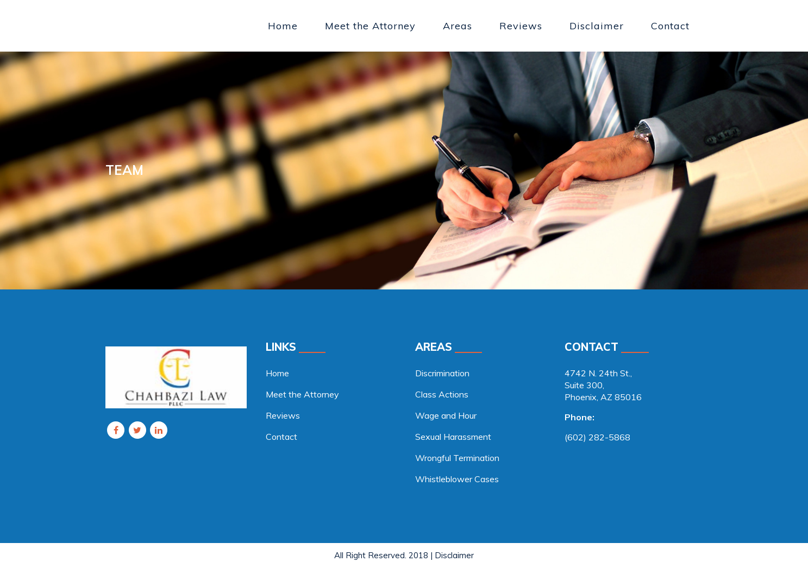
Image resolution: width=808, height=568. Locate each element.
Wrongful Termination (457, 457)
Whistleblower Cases (457, 479)
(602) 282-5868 (597, 437)
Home (277, 373)
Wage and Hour (446, 415)
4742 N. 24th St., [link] (598, 373)
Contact (281, 436)
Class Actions (441, 394)
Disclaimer (454, 555)
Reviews (283, 415)
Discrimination (442, 373)
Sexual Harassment (453, 436)
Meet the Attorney (302, 394)
